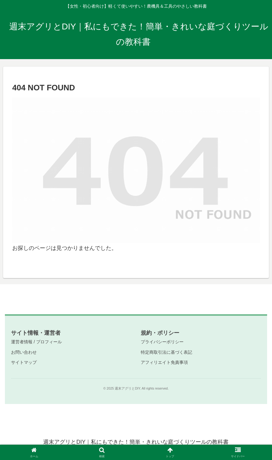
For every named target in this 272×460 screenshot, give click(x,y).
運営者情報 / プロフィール (36, 341)
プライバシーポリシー (162, 341)
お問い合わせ (24, 352)
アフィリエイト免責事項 (164, 362)
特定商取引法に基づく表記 (166, 352)
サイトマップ (24, 362)
